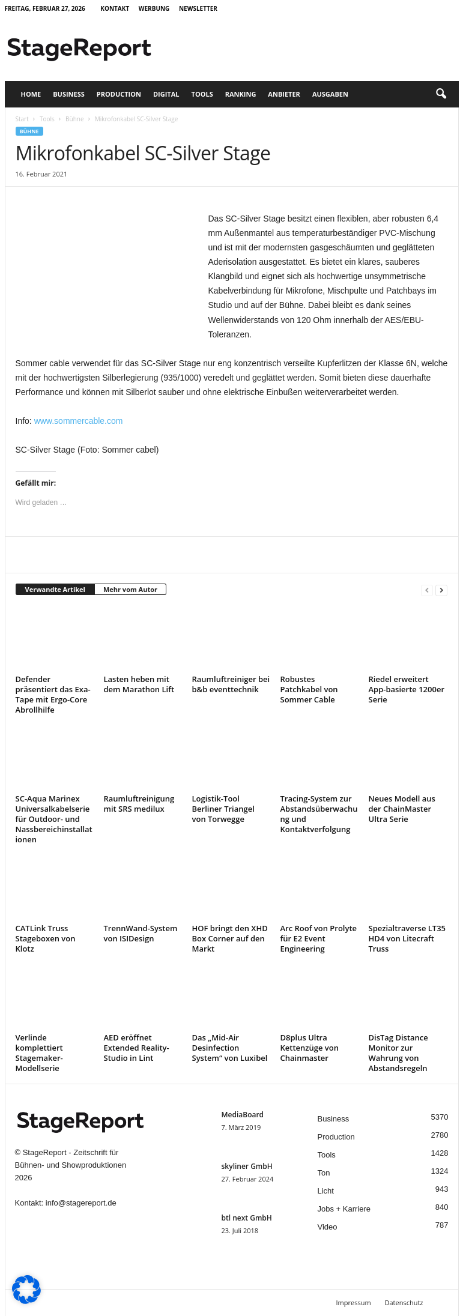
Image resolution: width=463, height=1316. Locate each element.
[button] (441, 94)
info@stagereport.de (81, 1202)
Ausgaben (330, 93)
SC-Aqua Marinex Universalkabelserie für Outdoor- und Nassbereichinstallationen (54, 819)
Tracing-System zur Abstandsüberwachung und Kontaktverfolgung (319, 814)
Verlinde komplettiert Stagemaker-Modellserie (39, 1052)
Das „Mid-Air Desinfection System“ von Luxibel (230, 1047)
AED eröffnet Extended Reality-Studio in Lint (136, 1047)
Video (327, 1226)
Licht (326, 1190)
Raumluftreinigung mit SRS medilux (139, 803)
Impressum (353, 1302)
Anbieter (284, 93)
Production (119, 93)
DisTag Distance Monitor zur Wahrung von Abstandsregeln (398, 1052)
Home (31, 93)
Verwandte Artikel (55, 589)
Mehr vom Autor (130, 589)
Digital (166, 93)
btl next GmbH (247, 1218)
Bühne (74, 119)
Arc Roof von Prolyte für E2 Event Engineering (318, 938)
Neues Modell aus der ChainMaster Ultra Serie (402, 808)
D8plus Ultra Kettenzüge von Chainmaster (309, 1047)
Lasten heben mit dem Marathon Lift (139, 684)
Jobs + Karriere (344, 1208)
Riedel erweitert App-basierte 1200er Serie (407, 689)
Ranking (240, 93)
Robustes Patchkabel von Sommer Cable (309, 689)
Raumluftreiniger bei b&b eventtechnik (231, 684)
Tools (202, 93)
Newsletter (198, 8)
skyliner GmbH (247, 1166)
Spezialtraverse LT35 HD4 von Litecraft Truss (407, 938)
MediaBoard (243, 1114)
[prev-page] (427, 590)
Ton (324, 1172)
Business (69, 93)
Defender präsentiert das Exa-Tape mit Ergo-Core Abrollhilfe (53, 694)
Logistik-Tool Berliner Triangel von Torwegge (223, 808)
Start (22, 119)
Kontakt (114, 8)
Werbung (154, 8)
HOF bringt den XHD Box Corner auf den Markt (230, 938)
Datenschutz (403, 1302)
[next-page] (441, 590)
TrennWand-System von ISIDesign (141, 933)
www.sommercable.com (78, 421)
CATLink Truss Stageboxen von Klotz (46, 938)
